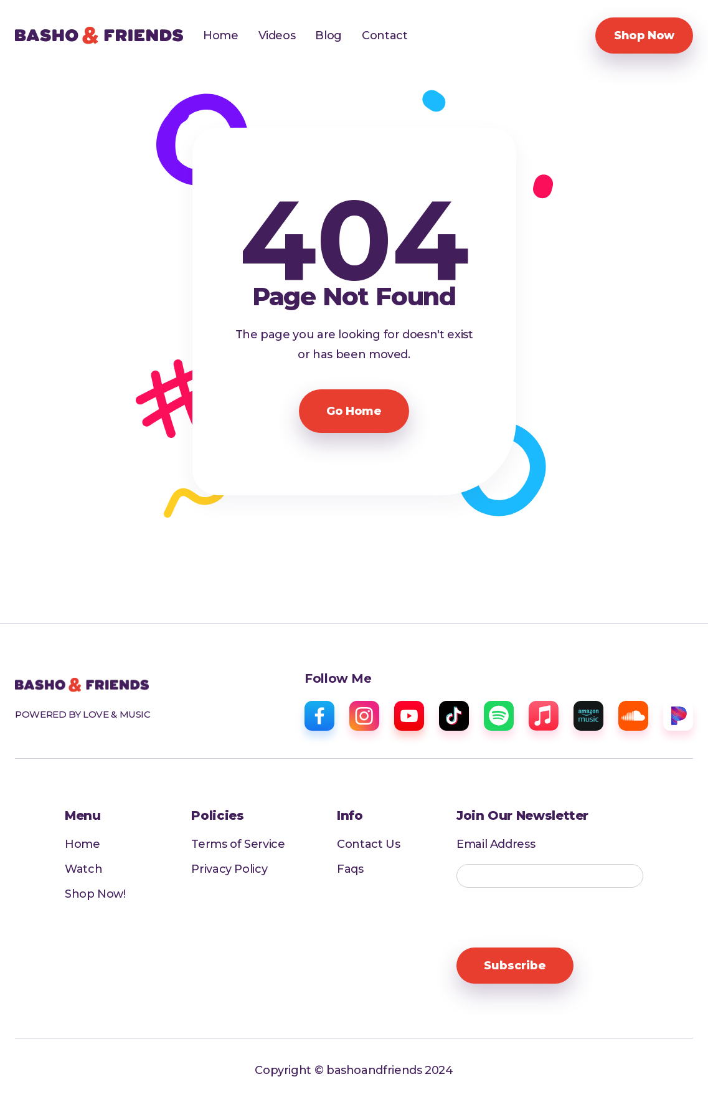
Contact (384, 35)
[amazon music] (588, 716)
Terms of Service (238, 844)
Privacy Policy (230, 869)
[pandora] (678, 716)
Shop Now (644, 35)
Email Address (495, 844)
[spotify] (499, 716)
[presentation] (551, 918)
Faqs (350, 869)
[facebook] (319, 716)
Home (220, 35)
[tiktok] (454, 716)
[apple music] (544, 716)
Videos (277, 35)
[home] (99, 35)
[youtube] (409, 716)
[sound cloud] (633, 716)
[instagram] (364, 716)
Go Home (353, 411)
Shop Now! (95, 894)
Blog (328, 35)
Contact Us (368, 844)
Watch (83, 869)
